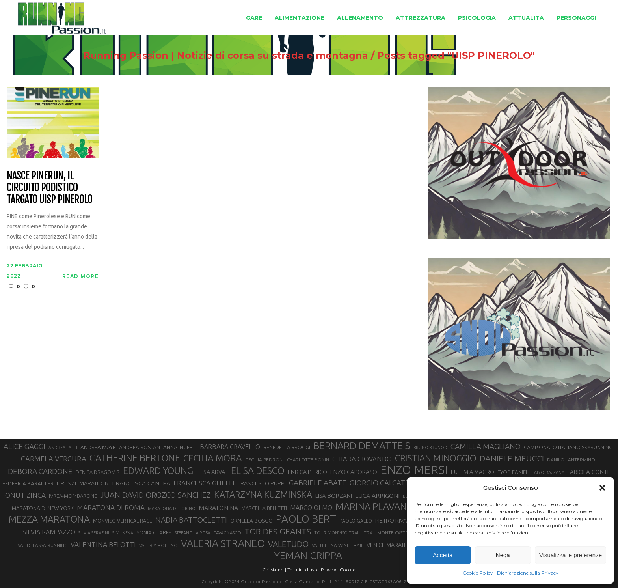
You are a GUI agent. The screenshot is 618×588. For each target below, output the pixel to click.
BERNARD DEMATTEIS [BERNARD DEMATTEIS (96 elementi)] (361, 446)
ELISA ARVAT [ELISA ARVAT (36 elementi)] (212, 472)
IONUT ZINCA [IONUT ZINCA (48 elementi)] (24, 495)
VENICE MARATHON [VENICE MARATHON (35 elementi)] (391, 545)
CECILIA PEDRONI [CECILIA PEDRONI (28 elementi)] (264, 459)
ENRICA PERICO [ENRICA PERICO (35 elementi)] (307, 472)
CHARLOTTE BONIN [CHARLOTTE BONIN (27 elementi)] (308, 459)
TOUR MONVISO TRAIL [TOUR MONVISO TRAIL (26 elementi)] (337, 532)
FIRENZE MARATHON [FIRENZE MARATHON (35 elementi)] (83, 483)
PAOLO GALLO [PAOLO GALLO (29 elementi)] (355, 520)
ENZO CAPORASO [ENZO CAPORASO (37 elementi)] (353, 472)
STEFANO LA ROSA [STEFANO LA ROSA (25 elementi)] (192, 532)
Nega (503, 555)
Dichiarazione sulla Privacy (527, 573)
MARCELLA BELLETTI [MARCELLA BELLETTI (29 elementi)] (264, 508)
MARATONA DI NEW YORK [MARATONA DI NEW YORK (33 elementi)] (43, 508)
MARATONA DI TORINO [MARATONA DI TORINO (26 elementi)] (171, 508)
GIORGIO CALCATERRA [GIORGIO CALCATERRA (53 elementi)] (386, 483)
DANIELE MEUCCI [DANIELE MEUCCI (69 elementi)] (512, 458)
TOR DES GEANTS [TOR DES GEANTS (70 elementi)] (277, 531)
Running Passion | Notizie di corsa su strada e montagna (225, 55)
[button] (602, 488)
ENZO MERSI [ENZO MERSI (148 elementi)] (414, 470)
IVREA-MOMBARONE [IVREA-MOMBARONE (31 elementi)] (73, 495)
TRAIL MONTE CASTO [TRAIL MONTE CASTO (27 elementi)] (386, 532)
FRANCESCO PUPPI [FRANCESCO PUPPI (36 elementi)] (262, 483)
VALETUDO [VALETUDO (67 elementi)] (288, 544)
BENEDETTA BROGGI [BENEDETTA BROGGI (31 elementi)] (286, 447)
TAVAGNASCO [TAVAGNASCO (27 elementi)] (227, 532)
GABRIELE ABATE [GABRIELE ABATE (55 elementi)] (317, 482)
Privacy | (330, 569)
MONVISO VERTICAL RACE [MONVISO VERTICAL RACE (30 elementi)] (122, 520)
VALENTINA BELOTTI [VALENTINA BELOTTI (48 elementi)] (103, 544)
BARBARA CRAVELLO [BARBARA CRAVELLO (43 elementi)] (230, 446)
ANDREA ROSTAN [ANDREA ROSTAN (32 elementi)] (139, 447)
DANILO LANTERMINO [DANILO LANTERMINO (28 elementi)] (571, 459)
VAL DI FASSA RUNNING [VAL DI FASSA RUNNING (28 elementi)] (42, 545)
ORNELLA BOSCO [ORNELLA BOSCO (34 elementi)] (251, 520)
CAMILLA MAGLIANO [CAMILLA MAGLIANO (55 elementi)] (485, 446)
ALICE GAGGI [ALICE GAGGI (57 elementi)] (24, 446)
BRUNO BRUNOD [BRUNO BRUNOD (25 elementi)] (430, 447)
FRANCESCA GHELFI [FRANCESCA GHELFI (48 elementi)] (204, 483)
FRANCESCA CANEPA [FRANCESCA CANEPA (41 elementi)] (141, 483)
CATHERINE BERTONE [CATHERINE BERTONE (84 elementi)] (134, 458)
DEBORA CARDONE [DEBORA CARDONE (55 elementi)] (40, 471)
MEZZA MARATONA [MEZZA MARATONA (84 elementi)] (49, 519)
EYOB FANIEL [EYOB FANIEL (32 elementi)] (513, 472)
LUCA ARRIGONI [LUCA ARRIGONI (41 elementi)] (377, 495)
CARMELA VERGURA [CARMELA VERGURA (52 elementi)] (53, 459)
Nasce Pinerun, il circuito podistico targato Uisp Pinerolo (49, 187)
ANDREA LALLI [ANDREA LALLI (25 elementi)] (62, 447)
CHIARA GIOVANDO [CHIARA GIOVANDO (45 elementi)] (362, 459)
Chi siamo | (274, 569)
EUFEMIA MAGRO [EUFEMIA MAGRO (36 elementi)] (472, 472)
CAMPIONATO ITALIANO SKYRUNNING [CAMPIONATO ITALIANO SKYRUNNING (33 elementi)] (568, 447)
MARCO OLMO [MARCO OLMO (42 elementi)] (311, 507)
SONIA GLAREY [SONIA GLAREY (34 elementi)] (153, 532)
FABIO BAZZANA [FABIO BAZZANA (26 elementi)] (548, 472)
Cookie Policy (478, 573)
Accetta (442, 555)
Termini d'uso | (303, 569)
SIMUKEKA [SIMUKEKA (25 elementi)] (122, 532)
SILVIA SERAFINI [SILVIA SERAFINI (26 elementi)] (93, 532)
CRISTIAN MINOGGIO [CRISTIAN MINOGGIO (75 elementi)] (436, 458)
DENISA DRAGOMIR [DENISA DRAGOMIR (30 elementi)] (98, 472)
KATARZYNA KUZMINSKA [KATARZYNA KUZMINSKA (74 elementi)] (263, 494)
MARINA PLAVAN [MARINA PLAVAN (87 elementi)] (371, 506)
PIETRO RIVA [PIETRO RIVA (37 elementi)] (391, 520)
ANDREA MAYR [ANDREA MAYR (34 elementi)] (98, 447)
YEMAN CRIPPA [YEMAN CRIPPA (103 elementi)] (308, 556)
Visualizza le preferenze (570, 555)
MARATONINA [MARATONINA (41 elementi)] (218, 507)
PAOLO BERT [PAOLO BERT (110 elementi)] (306, 518)
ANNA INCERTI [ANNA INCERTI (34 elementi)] (180, 447)
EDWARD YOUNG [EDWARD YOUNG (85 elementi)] (158, 470)
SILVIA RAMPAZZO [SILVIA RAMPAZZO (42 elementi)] (48, 532)
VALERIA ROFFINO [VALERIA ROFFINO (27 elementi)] (158, 545)
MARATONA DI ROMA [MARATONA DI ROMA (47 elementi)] (111, 507)
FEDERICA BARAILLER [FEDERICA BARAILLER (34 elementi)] (28, 483)
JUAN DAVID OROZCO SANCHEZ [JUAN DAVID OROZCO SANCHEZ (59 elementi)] (155, 495)
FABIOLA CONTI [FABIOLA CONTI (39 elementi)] (588, 472)
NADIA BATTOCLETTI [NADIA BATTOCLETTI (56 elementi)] (191, 519)
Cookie (348, 569)
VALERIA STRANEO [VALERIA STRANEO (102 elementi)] (223, 543)
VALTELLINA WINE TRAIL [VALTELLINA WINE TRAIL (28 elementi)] (337, 545)
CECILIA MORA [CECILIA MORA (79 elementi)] (212, 458)
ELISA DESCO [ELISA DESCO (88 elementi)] (258, 471)
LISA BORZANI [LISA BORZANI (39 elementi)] (333, 495)
